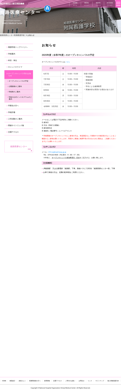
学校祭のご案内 (14, 92)
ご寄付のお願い (70, 381)
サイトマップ (99, 381)
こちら (67, 62)
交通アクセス (13, 132)
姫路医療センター (18, 146)
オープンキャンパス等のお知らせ (19, 74)
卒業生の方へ (13, 106)
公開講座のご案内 (15, 86)
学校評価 (11, 112)
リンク (90, 381)
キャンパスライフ (15, 67)
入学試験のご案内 (15, 119)
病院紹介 (12, 381)
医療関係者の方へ (35, 381)
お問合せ (81, 381)
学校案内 (11, 54)
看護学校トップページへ (18, 47)
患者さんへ (22, 381)
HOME (4, 381)
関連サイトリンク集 (16, 125)
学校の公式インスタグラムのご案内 (20, 98)
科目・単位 (12, 60)
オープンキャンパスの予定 (18, 81)
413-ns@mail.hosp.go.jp (57, 152)
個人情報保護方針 (113, 381)
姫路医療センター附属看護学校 (12, 35)
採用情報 (47, 381)
